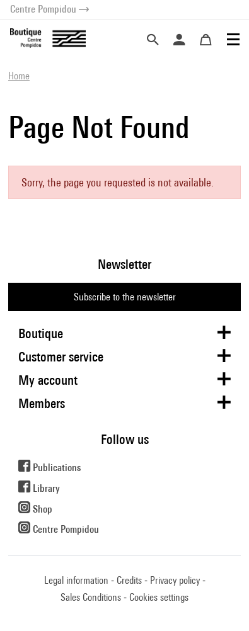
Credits (129, 580)
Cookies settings (158, 597)
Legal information (76, 580)
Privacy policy (175, 580)
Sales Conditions (91, 597)
